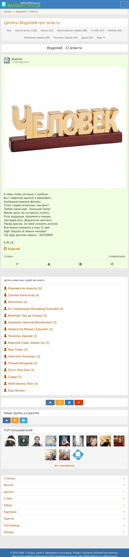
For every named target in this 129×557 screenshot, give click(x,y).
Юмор (8, 505)
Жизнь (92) (47, 30)
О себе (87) (97, 30)
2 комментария (117, 256)
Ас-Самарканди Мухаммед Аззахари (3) (35, 308)
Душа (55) (87, 37)
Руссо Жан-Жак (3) (21, 370)
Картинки (10, 512)
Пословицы (12, 525)
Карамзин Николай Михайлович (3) (32, 322)
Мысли (8, 485)
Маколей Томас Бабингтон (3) (28, 343)
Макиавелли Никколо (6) (25, 288)
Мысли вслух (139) (26, 30)
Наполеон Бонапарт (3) (24, 356)
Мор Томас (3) (18, 349)
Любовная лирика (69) (37, 37)
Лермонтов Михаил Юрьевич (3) (30, 329)
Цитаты (9, 492)
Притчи (9, 518)
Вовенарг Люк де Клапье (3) (27, 315)
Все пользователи (65, 465)
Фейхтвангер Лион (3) (23, 383)
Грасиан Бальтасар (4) (23, 295)
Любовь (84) (115, 30)
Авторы (9, 532)
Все (9, 30)
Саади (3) (15, 377)
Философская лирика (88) (72, 30)
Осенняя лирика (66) (66, 37)
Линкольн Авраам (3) (22, 336)
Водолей (17, 59)
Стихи (8, 498)
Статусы (9, 478)
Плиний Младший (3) (22, 363)
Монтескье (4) (17, 302)
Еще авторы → (18, 390)
